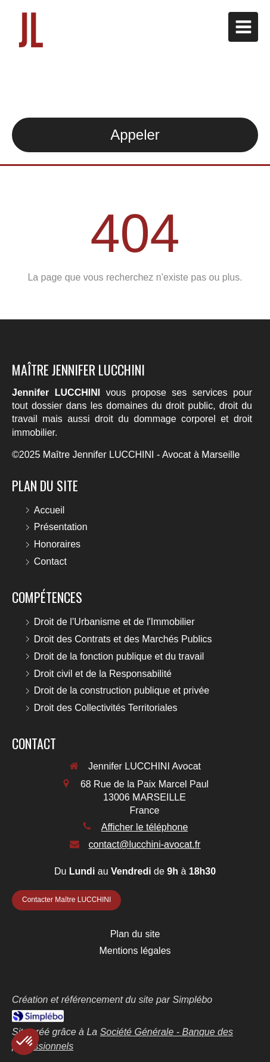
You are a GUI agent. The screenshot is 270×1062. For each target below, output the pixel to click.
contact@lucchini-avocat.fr (145, 844)
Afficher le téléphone (144, 827)
